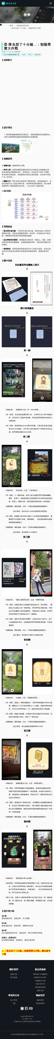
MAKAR (17, 52)
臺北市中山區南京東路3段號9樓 (27, 1021)
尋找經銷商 (40, 1003)
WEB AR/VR (40, 984)
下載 (13, 1003)
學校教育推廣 (40, 987)
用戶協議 (13, 977)
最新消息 (13, 974)
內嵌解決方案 (40, 981)
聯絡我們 (40, 1000)
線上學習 (13, 1000)
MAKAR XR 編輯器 (40, 974)
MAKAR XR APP (40, 977)
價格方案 (40, 990)
